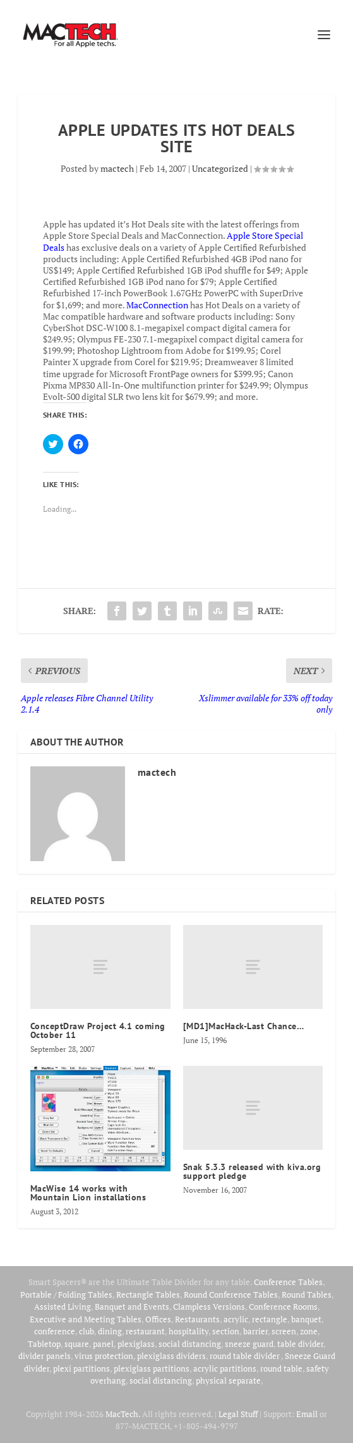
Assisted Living (62, 1306)
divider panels (44, 1355)
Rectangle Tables (148, 1294)
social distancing (190, 1343)
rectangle (269, 1319)
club (86, 1331)
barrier (255, 1331)
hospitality (188, 1331)
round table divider (245, 1355)
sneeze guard (249, 1343)
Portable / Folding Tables (66, 1294)
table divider (300, 1343)
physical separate (228, 1380)
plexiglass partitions (151, 1368)
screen (284, 1331)
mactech (117, 168)
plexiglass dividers (171, 1355)
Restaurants (197, 1319)
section (225, 1331)
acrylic (236, 1319)
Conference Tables (288, 1282)
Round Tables (307, 1294)
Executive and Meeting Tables (85, 1319)
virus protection (104, 1355)
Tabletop (44, 1343)
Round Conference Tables (231, 1294)
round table (281, 1368)
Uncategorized (220, 168)
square (76, 1343)
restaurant (145, 1331)
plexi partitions (81, 1368)
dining (110, 1331)
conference (54, 1331)
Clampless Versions (209, 1306)
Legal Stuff (238, 1414)
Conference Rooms (283, 1306)
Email (307, 1414)
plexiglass (136, 1343)
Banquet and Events (132, 1306)
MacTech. (122, 1414)
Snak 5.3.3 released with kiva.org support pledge (252, 1171)
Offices (158, 1319)
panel (103, 1343)
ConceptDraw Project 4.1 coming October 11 (97, 1030)
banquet (306, 1319)
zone (309, 1331)
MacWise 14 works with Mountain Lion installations (88, 1193)
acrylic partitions (224, 1368)
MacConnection (157, 305)
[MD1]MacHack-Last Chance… (243, 1026)
